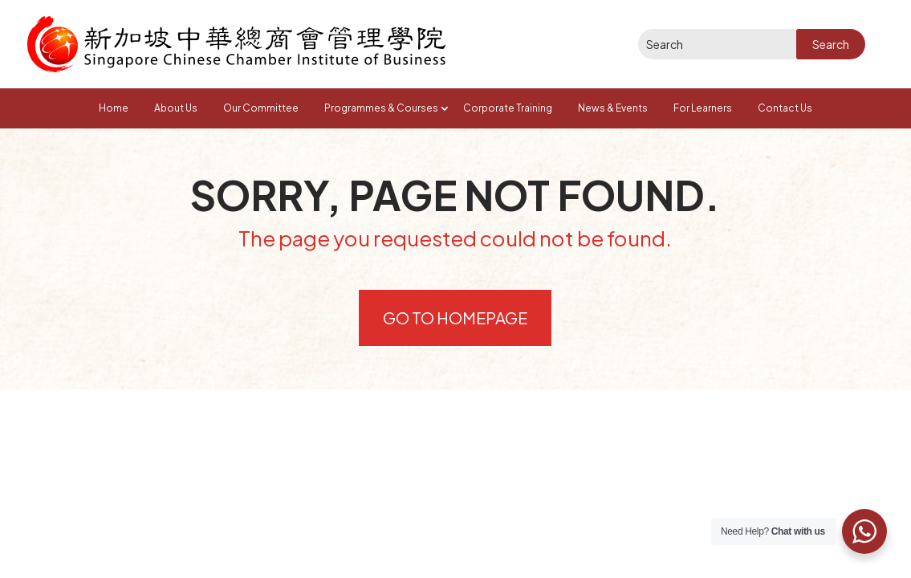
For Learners (702, 108)
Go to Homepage (455, 317)
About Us (175, 108)
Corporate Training (507, 108)
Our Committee (261, 108)
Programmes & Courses (381, 108)
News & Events (613, 108)
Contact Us (785, 108)
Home (113, 108)
